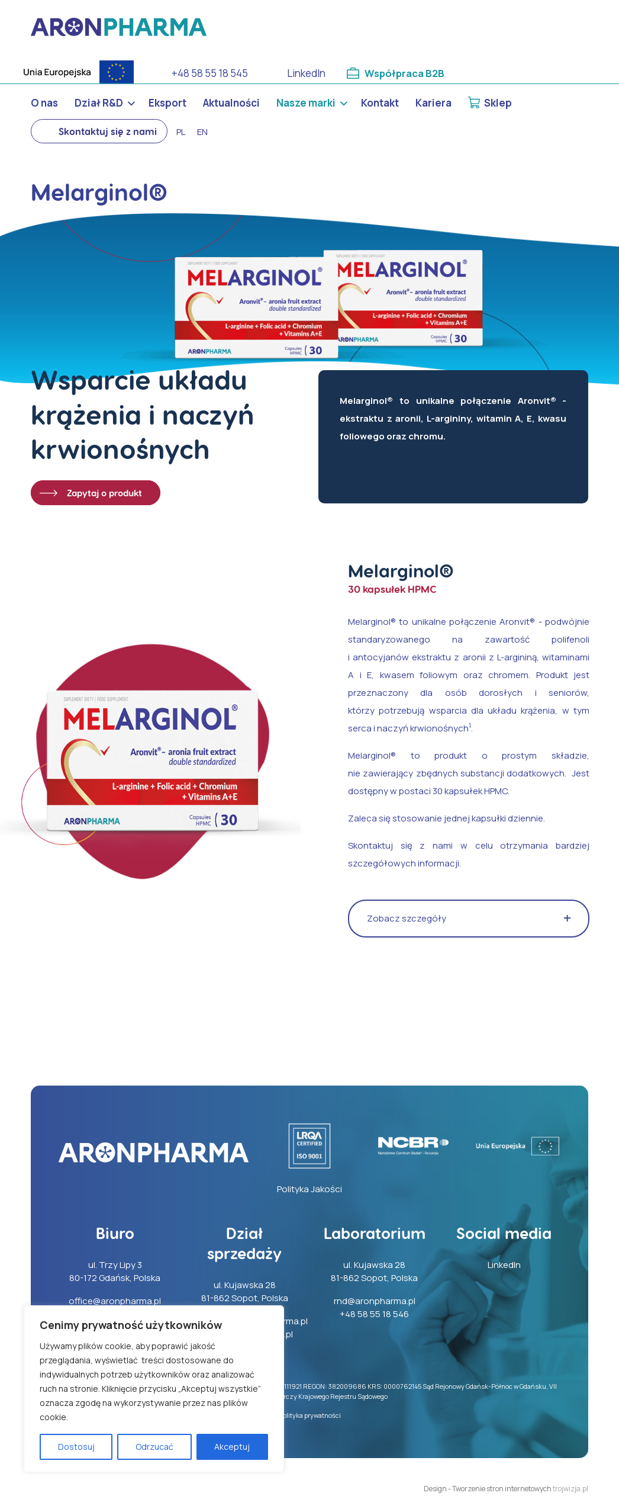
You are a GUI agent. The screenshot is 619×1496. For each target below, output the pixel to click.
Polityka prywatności (310, 1415)
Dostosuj (76, 1446)
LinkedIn (306, 73)
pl (180, 132)
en (202, 132)
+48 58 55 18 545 (210, 73)
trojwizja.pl (570, 1489)
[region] (154, 1388)
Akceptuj (232, 1446)
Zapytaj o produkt (104, 492)
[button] (468, 919)
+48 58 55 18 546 (374, 1314)
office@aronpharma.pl (115, 1301)
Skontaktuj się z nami (108, 131)
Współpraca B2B (405, 73)
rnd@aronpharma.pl (374, 1301)
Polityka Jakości (309, 1189)
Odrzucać (154, 1446)
